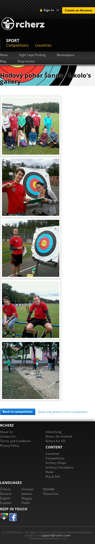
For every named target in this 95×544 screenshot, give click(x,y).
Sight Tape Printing (32, 55)
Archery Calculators (59, 467)
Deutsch (6, 494)
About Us (6, 432)
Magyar (27, 498)
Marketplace (65, 55)
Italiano (27, 494)
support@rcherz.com (55, 535)
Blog (3, 61)
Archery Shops (56, 463)
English (5, 498)
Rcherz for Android (59, 436)
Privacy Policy (9, 445)
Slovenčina (50, 494)
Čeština (5, 489)
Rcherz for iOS (56, 441)
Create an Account (78, 10)
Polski (26, 503)
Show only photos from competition (62, 412)
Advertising (54, 432)
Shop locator (26, 61)
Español (5, 503)
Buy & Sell (53, 476)
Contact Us (7, 436)
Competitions (17, 45)
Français (27, 489)
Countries (43, 45)
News (4, 55)
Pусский (48, 489)
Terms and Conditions (15, 441)
